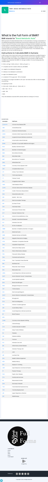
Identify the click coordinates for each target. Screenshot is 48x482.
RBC (3, 263)
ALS (3, 140)
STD (3, 219)
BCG (3, 146)
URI (3, 393)
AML (3, 279)
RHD (3, 266)
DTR (3, 330)
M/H (3, 361)
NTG (3, 298)
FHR (3, 206)
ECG (3, 301)
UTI (3, 172)
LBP (3, 355)
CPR (3, 191)
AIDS (3, 137)
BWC (3, 285)
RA (3, 380)
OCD (3, 241)
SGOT (3, 295)
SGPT (3, 276)
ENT (3, 203)
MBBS (3, 229)
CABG (3, 165)
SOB (3, 383)
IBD (3, 345)
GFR (3, 210)
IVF (3, 225)
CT (3, 323)
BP (3, 314)
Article (9, 450)
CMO (3, 184)
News (9, 452)
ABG (3, 127)
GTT (3, 213)
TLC (3, 175)
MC (3, 232)
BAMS (3, 143)
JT (3, 352)
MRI (3, 238)
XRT (3, 396)
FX (3, 339)
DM (3, 336)
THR (3, 390)
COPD (3, 187)
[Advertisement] (25, 24)
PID (3, 251)
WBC (3, 162)
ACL (3, 304)
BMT (3, 159)
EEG (3, 292)
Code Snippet (11, 456)
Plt (3, 333)
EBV (3, 197)
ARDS (3, 273)
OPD (3, 244)
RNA (3, 270)
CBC (3, 169)
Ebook (9, 455)
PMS (3, 257)
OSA (3, 248)
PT (3, 371)
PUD (3, 374)
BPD (3, 317)
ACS (3, 131)
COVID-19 (4, 124)
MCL (3, 358)
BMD (3, 153)
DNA (3, 194)
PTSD (3, 260)
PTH (3, 377)
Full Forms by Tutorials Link (14, 2)
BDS (3, 150)
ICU (3, 222)
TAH (3, 387)
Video (9, 453)
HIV (3, 216)
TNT (3, 289)
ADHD (3, 134)
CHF (3, 181)
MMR (3, 235)
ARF (3, 308)
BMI (3, 156)
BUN (3, 282)
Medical (12, 11)
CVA (3, 327)
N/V (3, 364)
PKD (3, 254)
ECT (3, 200)
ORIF (3, 368)
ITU (3, 349)
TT (3, 178)
